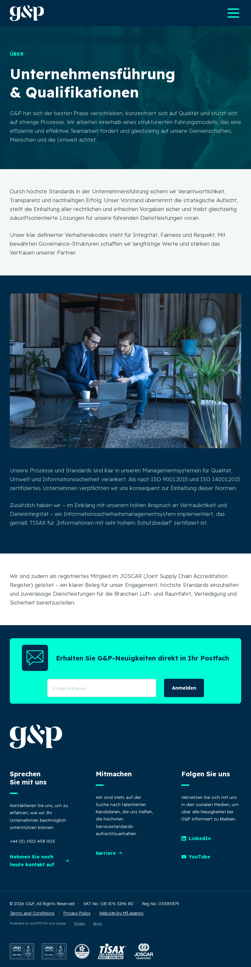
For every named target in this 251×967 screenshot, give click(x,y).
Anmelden (184, 688)
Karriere (109, 853)
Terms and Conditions (32, 913)
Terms (97, 923)
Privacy (79, 923)
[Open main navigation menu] (233, 13)
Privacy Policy (77, 913)
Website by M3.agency (121, 913)
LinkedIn (196, 838)
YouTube (195, 856)
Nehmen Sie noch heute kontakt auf (40, 860)
